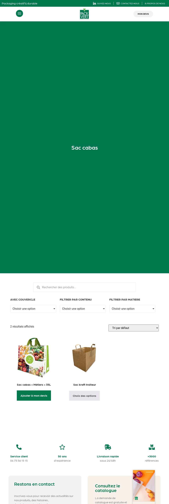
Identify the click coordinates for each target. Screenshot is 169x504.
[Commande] (133, 328)
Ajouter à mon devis (34, 395)
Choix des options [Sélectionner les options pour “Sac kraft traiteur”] (84, 395)
